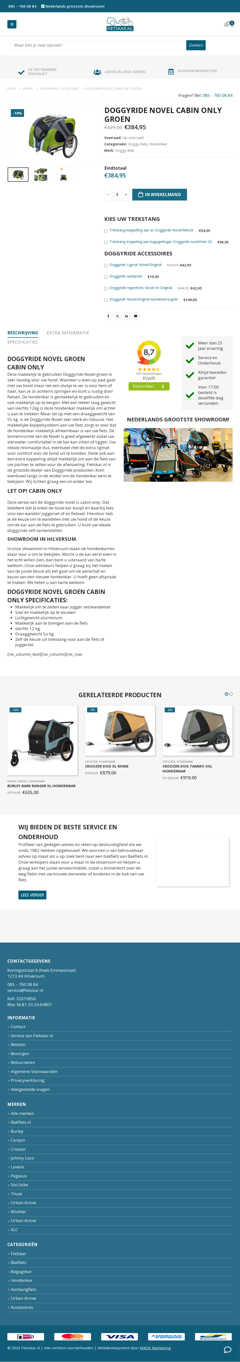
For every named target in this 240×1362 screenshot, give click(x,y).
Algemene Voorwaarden (34, 1071)
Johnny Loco (22, 1158)
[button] (226, 694)
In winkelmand (163, 194)
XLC (14, 1229)
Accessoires (22, 1307)
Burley (12, 781)
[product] (43, 740)
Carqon (18, 1140)
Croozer (91, 761)
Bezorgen (20, 1053)
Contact (18, 1027)
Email (136, 316)
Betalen (18, 1044)
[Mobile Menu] (11, 24)
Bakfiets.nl (21, 1122)
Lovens (17, 1167)
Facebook (108, 316)
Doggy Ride (137, 143)
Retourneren (23, 1062)
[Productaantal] (117, 195)
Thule (16, 1194)
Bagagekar (21, 1271)
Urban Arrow (23, 1203)
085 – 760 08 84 (21, 6)
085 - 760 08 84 (218, 95)
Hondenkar (158, 143)
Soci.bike (19, 1185)
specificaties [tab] (22, 342)
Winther (18, 1211)
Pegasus (19, 1176)
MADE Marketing (155, 1348)
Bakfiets (18, 1262)
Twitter (117, 316)
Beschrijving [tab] (22, 333)
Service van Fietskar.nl (32, 1035)
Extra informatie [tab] (68, 333)
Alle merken (22, 1113)
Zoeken (196, 45)
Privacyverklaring (27, 1080)
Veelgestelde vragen (30, 1089)
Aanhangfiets (23, 1289)
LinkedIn (127, 316)
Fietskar (18, 1253)
